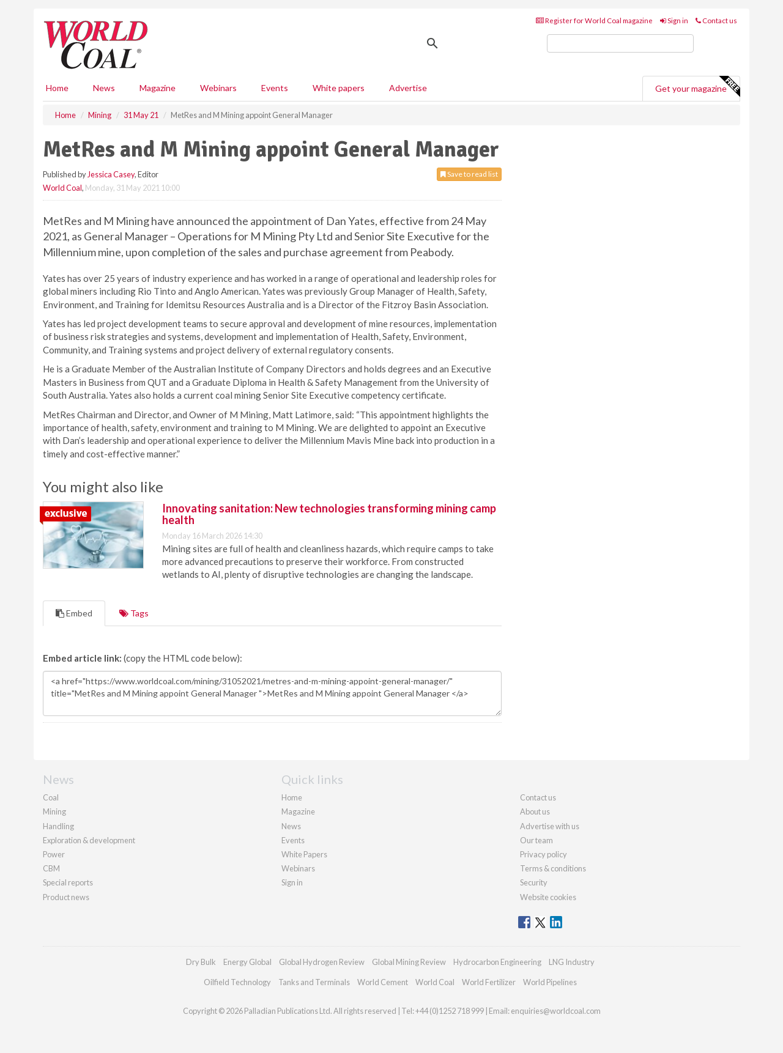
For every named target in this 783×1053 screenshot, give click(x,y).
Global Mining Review (409, 962)
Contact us (716, 20)
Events (274, 88)
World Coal (62, 188)
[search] (620, 43)
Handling (58, 826)
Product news (66, 897)
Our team (536, 840)
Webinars (218, 88)
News (291, 826)
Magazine (157, 88)
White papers (339, 88)
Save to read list (469, 174)
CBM (51, 868)
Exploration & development (89, 840)
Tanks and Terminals (314, 982)
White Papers (304, 854)
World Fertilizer (489, 982)
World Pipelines (550, 982)
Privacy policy (543, 854)
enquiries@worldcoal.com (556, 1011)
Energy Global (247, 962)
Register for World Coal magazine (594, 20)
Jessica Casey (111, 174)
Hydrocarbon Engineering (497, 962)
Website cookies (548, 897)
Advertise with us (549, 826)
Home (57, 88)
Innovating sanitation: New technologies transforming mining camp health (329, 514)
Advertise (408, 88)
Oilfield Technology (237, 982)
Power (54, 854)
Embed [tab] (74, 613)
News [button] (104, 88)
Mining (54, 811)
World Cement (382, 982)
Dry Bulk (201, 962)
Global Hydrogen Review (322, 962)
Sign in (674, 20)
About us (535, 811)
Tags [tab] (134, 613)
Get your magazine (697, 86)
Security (533, 882)
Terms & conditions (553, 868)
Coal (51, 797)
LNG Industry (572, 962)
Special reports (68, 882)
